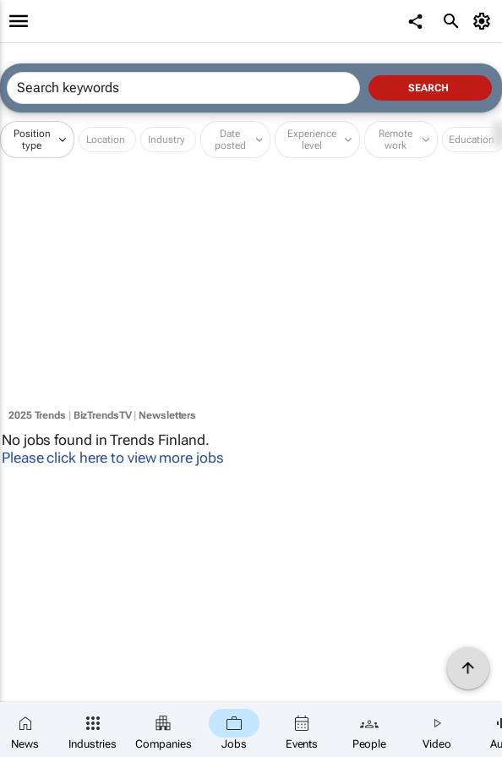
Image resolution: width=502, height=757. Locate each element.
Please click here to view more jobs (113, 457)
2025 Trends (37, 415)
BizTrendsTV (103, 415)
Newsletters (167, 415)
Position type (32, 139)
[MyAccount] (485, 21)
